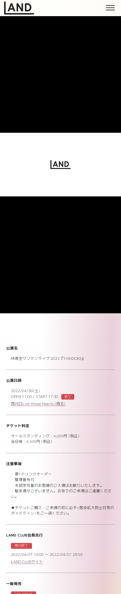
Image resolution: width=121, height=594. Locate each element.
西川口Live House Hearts (38, 404)
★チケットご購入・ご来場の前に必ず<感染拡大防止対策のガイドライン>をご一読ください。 (62, 510)
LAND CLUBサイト (27, 562)
